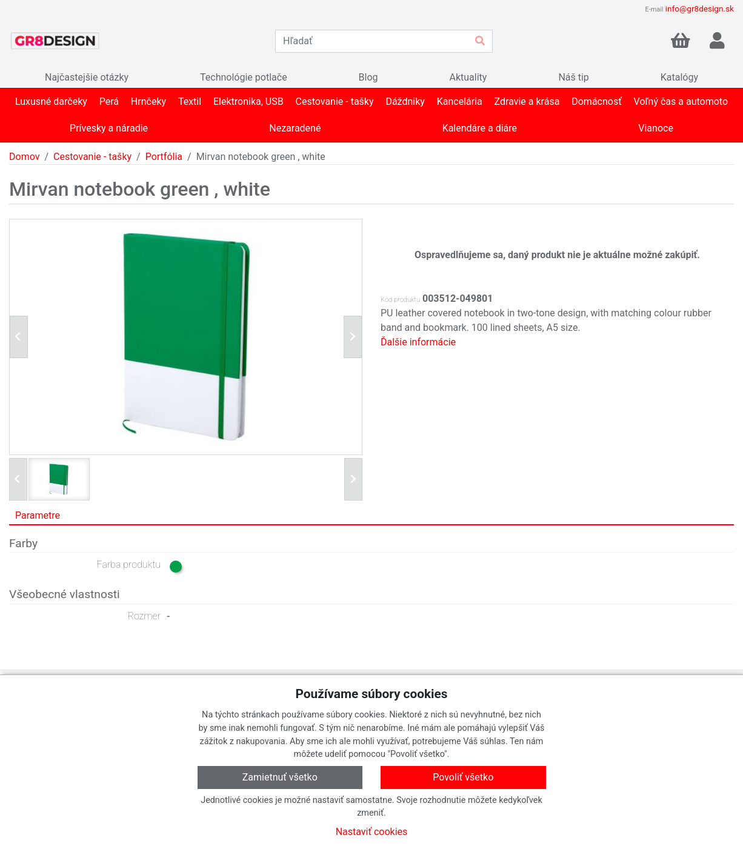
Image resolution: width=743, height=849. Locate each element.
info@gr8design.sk (699, 8)
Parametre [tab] (37, 515)
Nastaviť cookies (372, 831)
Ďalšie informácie (418, 342)
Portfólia (163, 156)
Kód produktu (400, 300)
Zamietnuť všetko (280, 777)
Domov (24, 156)
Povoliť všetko (463, 777)
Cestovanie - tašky (92, 156)
